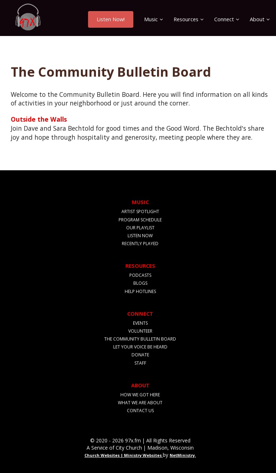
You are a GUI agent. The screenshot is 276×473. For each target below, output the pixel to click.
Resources (186, 19)
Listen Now (140, 236)
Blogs (140, 283)
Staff (140, 363)
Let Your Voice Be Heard (140, 347)
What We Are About (140, 403)
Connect (224, 19)
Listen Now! (111, 19)
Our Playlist (140, 228)
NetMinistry (182, 455)
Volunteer (140, 331)
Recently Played (140, 243)
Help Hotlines (140, 291)
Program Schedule (140, 220)
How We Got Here (140, 395)
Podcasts (140, 275)
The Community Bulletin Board (140, 339)
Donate (140, 355)
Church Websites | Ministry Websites (123, 455)
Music (151, 19)
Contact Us (140, 410)
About (257, 19)
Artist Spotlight (140, 211)
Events (140, 323)
